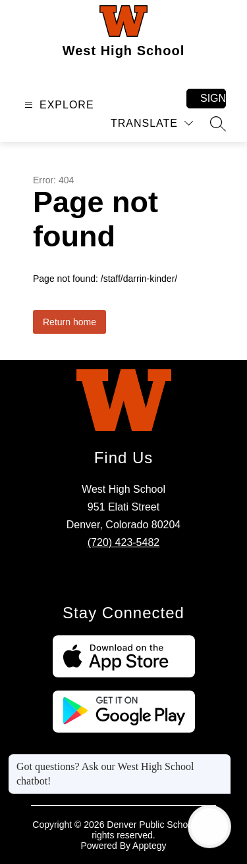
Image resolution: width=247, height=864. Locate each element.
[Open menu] (57, 105)
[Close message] (221, 760)
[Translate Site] (151, 123)
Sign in (213, 98)
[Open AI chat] (209, 826)
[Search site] (218, 123)
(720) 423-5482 (123, 542)
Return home (69, 322)
